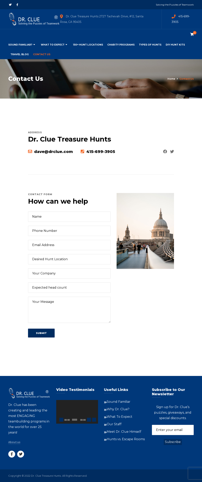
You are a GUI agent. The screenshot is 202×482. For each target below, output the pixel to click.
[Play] (61, 420)
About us (14, 442)
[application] (77, 412)
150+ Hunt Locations (88, 44)
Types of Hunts (150, 44)
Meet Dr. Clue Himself (124, 432)
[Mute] (89, 420)
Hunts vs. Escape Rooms (126, 439)
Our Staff (114, 424)
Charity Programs (121, 44)
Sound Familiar (118, 402)
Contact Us (41, 54)
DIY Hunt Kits (175, 44)
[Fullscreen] (94, 420)
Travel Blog (19, 54)
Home (171, 78)
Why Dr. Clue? (118, 409)
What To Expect (53, 44)
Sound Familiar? (20, 44)
